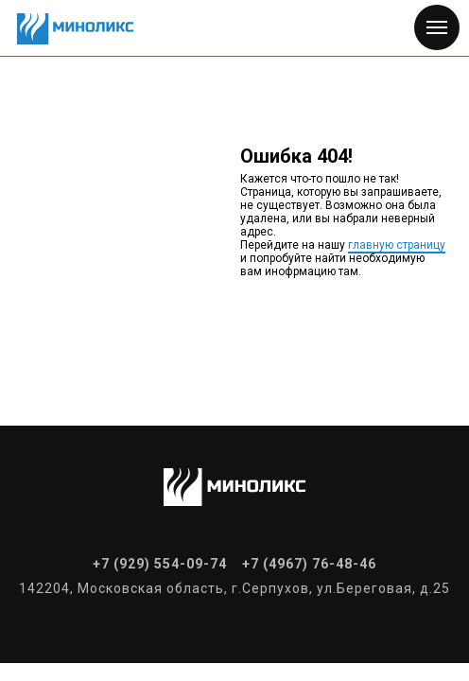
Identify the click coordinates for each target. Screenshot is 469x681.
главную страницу (396, 245)
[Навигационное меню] (436, 27)
